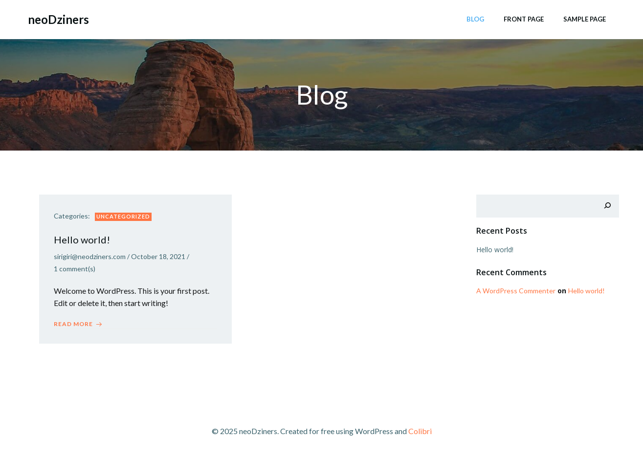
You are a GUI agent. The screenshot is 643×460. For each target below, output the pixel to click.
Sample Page (584, 19)
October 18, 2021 (158, 256)
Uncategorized (123, 216)
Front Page (524, 19)
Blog (475, 19)
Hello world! (494, 249)
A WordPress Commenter (515, 290)
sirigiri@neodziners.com (90, 256)
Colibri (420, 431)
